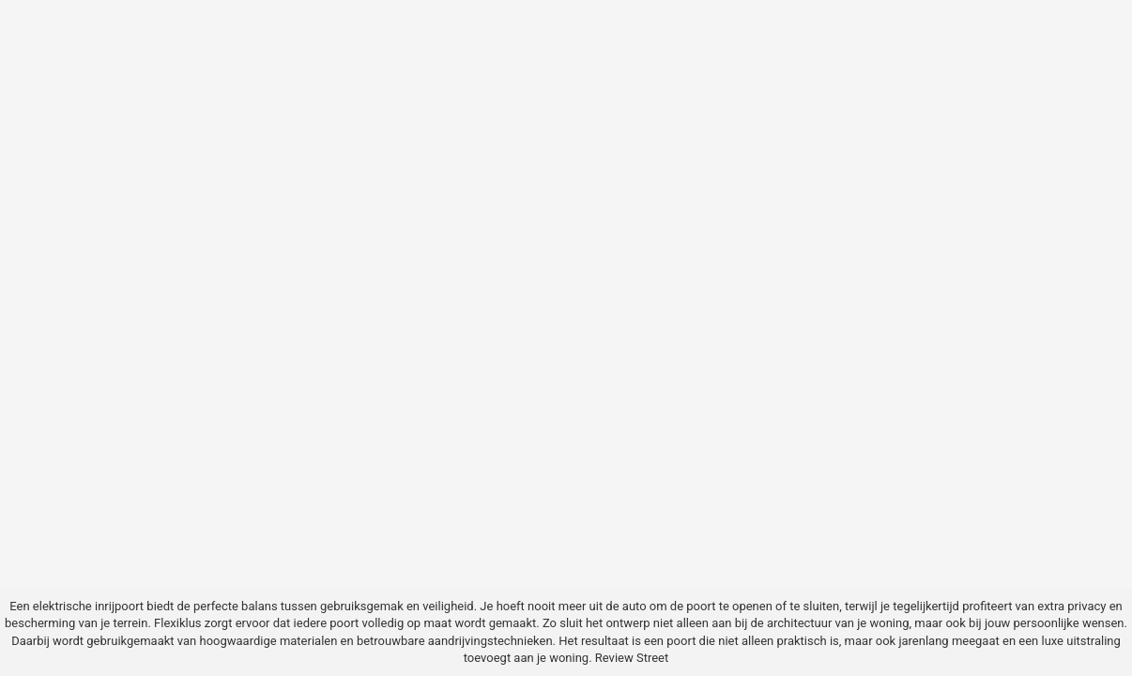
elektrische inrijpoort (88, 606)
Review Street (631, 658)
